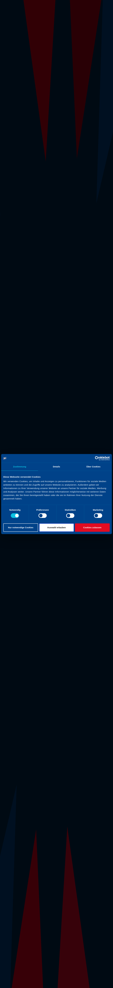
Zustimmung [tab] (19, 466)
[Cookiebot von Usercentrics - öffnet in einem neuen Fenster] (97, 458)
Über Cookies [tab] (93, 466)
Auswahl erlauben (56, 527)
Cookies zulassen (92, 527)
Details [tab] (56, 466)
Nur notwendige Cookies (20, 527)
